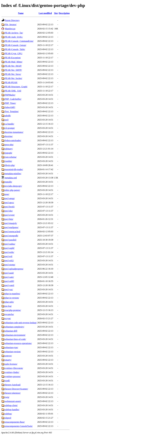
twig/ (7, 397)
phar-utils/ (9, 302)
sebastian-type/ (11, 347)
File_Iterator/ (10, 24)
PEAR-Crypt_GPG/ (13, 53)
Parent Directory (12, 20)
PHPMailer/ (10, 95)
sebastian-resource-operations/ (18, 343)
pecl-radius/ (10, 244)
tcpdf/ (7, 380)
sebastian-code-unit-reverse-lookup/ (21, 322)
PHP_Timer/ (10, 103)
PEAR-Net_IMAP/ (13, 66)
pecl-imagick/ (11, 223)
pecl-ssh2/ (9, 260)
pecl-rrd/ (8, 256)
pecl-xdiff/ (9, 281)
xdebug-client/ (11, 405)
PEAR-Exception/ (13, 57)
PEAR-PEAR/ (11, 82)
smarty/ (8, 360)
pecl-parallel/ (10, 240)
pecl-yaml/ (9, 285)
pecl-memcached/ (12, 231)
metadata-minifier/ (13, 173)
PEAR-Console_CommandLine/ (19, 41)
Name (21, 13)
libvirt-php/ (10, 165)
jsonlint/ (8, 161)
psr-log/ (8, 306)
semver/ (8, 356)
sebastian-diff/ (11, 331)
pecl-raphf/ (10, 248)
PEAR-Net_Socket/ (13, 78)
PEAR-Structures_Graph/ (16, 86)
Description (64, 13)
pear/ (7, 194)
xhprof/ (8, 418)
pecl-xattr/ (9, 277)
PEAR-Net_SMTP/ (13, 70)
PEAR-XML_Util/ (13, 91)
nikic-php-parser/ (12, 190)
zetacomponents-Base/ (15, 422)
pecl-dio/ (9, 211)
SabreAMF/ (10, 107)
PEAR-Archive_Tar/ (14, 33)
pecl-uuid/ (9, 273)
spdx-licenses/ (11, 364)
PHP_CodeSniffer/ (13, 99)
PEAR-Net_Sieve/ (13, 74)
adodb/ (8, 115)
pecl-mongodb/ (11, 235)
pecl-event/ (10, 215)
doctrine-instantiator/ (14, 132)
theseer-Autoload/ (13, 385)
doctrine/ (9, 136)
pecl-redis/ (9, 252)
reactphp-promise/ (13, 310)
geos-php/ (9, 144)
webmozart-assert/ (13, 401)
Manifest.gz (10, 28)
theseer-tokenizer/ (13, 393)
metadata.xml (11, 178)
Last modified (45, 13)
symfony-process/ (13, 376)
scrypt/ (8, 318)
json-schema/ (10, 157)
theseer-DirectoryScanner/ (16, 389)
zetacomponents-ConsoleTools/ (19, 426)
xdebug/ (8, 414)
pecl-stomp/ (10, 264)
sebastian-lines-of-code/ (15, 339)
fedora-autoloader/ (13, 140)
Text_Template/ (12, 111)
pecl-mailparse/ (12, 227)
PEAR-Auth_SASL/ (14, 37)
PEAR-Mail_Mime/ (13, 62)
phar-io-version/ (12, 298)
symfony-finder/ (12, 372)
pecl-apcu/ (9, 202)
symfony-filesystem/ (14, 368)
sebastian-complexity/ (14, 327)
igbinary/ (9, 149)
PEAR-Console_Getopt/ (15, 45)
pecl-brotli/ (10, 206)
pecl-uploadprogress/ (14, 269)
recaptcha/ (9, 314)
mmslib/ (8, 182)
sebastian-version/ (13, 351)
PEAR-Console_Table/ (15, 49)
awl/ (7, 120)
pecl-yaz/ (9, 289)
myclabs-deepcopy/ (13, 186)
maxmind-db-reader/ (14, 169)
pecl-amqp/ (10, 198)
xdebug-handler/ (12, 409)
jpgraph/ (8, 153)
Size (56, 13)
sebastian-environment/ (15, 335)
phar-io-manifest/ (12, 293)
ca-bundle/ (9, 124)
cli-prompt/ (10, 128)
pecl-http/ (9, 219)
